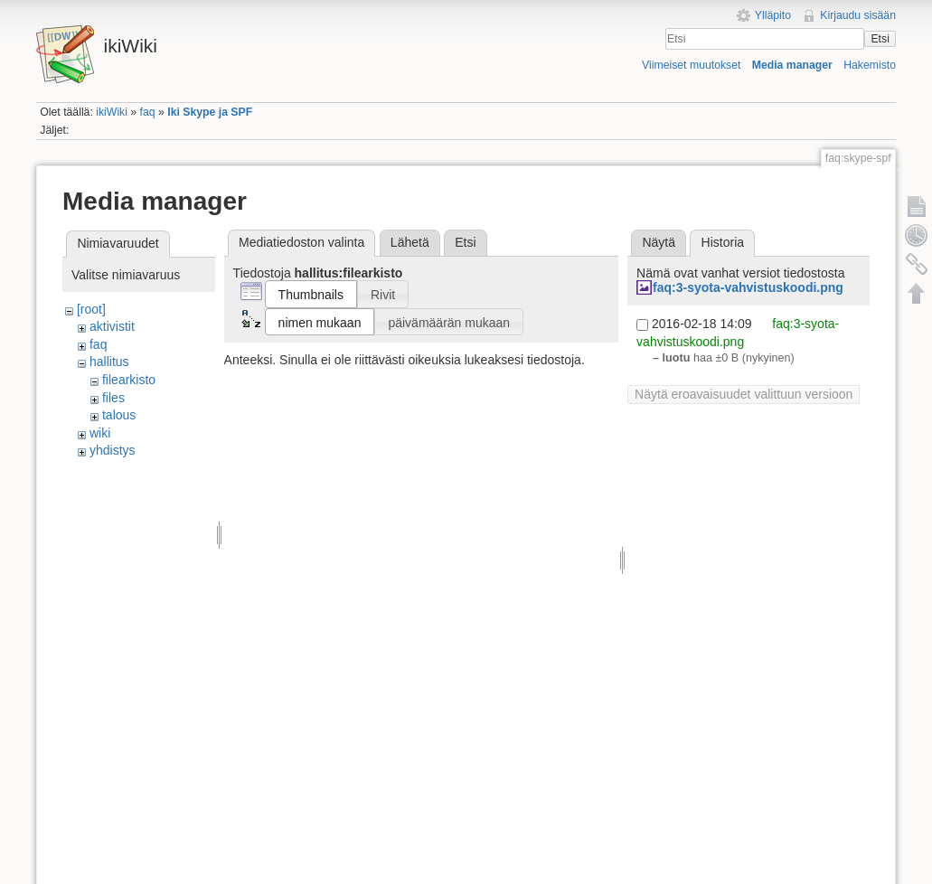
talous (119, 415)
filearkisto (128, 379)
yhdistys (112, 450)
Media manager (792, 65)
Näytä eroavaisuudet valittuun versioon (743, 394)
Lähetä (410, 242)
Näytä (658, 242)
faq (147, 112)
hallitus (109, 361)
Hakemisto (869, 65)
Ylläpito (773, 15)
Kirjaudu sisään (858, 15)
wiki (99, 433)
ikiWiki (111, 112)
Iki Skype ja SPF (209, 112)
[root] (91, 309)
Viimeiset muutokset (691, 65)
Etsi (880, 39)
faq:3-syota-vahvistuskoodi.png (748, 287)
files (113, 397)
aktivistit (112, 326)
